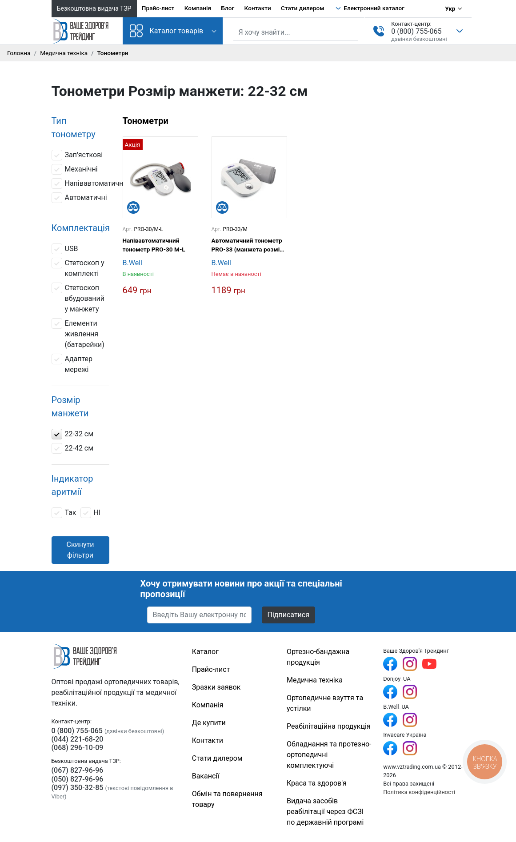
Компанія (197, 8)
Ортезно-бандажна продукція (318, 656)
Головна (19, 52)
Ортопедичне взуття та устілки (325, 703)
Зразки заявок (216, 687)
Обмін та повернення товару (227, 799)
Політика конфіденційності (419, 792)
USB (65, 248)
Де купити (209, 722)
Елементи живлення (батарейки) (78, 333)
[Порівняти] (133, 207)
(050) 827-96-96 (78, 779)
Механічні (75, 169)
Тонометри (145, 121)
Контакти (257, 8)
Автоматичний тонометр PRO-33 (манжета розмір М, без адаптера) (247, 245)
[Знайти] (352, 32)
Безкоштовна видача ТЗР (94, 8)
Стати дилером (302, 8)
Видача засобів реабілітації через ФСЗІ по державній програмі (325, 811)
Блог (227, 8)
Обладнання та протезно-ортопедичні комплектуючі (329, 755)
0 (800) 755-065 (416, 31)
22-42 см (73, 448)
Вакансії (205, 776)
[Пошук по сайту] (295, 32)
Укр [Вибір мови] (450, 8)
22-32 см (73, 434)
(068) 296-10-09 (78, 747)
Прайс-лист (158, 8)
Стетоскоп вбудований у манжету (78, 298)
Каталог (205, 651)
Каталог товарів (167, 30)
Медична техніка (64, 52)
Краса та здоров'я (317, 783)
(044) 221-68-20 (78, 739)
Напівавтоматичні (88, 183)
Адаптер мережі (72, 364)
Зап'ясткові (77, 155)
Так (64, 512)
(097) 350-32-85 (78, 787)
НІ (90, 512)
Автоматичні (79, 197)
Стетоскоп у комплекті (78, 268)
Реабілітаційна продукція (329, 726)
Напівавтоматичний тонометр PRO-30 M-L (154, 245)
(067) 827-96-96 (78, 770)
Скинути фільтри (80, 549)
